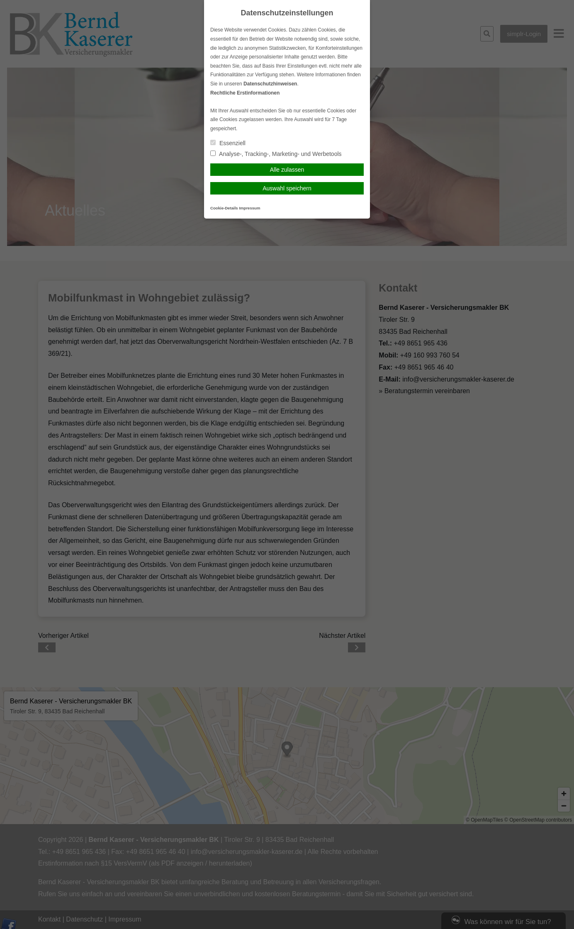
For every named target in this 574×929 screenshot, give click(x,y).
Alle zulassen (287, 169)
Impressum (249, 208)
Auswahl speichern (287, 188)
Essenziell (228, 143)
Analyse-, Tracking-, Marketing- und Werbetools (276, 154)
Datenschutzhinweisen (270, 84)
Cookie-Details (224, 208)
